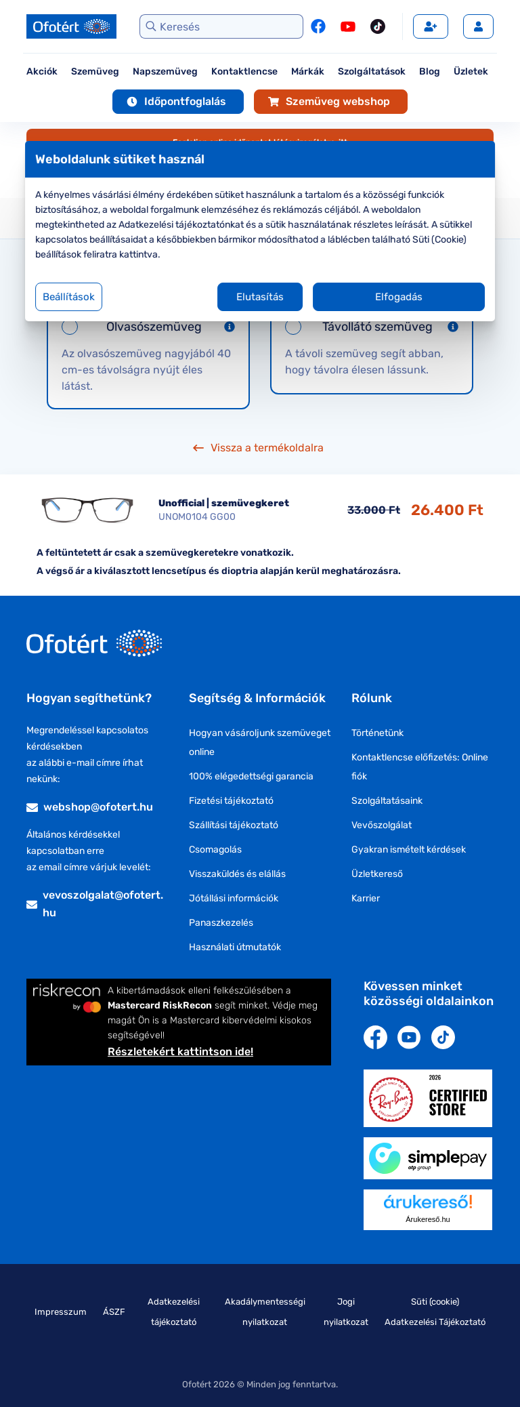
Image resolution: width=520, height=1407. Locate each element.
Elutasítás (260, 297)
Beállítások (84, 297)
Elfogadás (390, 297)
